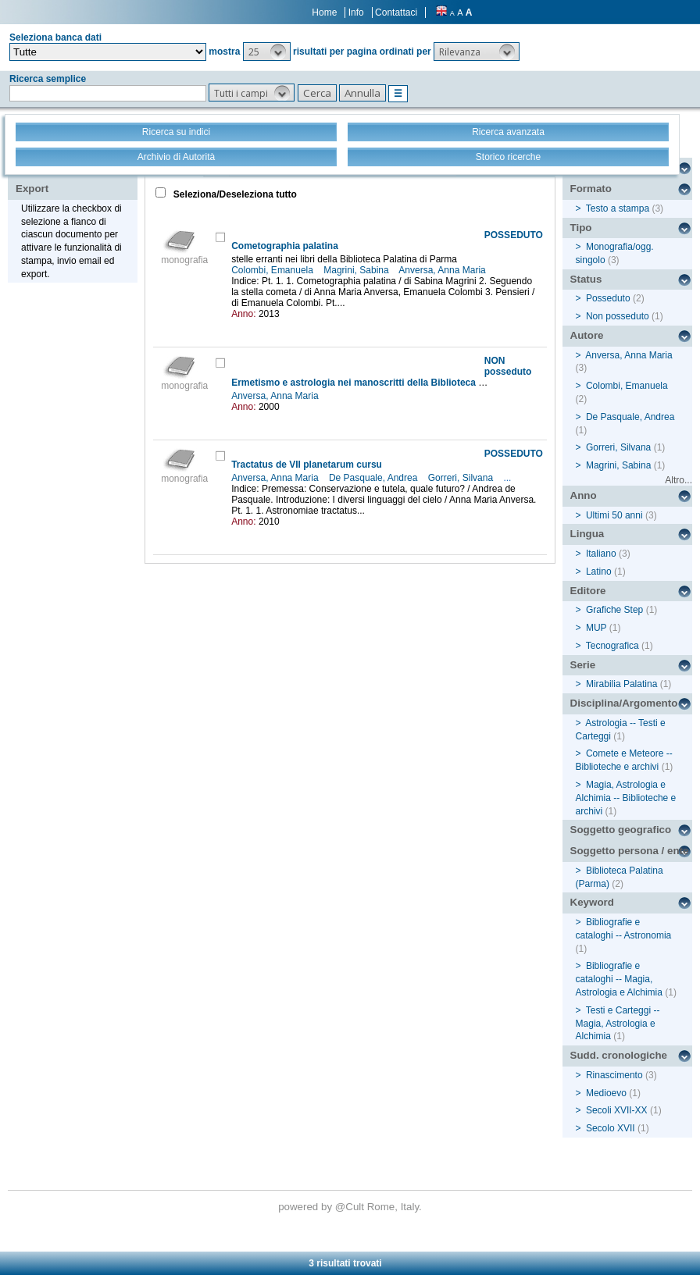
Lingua (587, 534)
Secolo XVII (610, 1128)
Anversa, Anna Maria (443, 270)
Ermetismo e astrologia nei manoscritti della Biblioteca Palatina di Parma (393, 382)
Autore (587, 335)
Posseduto (608, 298)
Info (356, 12)
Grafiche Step (614, 609)
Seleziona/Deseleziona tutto (234, 194)
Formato (591, 188)
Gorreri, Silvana (462, 477)
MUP (596, 627)
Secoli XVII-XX (617, 1110)
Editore (588, 591)
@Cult (351, 1207)
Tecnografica (612, 645)
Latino (599, 571)
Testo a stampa (617, 208)
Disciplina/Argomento (624, 703)
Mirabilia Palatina (621, 683)
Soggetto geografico (621, 829)
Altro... (678, 480)
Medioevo (606, 1093)
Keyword (592, 902)
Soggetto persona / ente (629, 851)
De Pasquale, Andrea (374, 477)
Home (324, 12)
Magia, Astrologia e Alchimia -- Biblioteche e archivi (626, 798)
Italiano (601, 553)
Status (586, 279)
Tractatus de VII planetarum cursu (306, 464)
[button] (267, 51)
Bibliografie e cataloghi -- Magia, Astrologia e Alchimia (619, 979)
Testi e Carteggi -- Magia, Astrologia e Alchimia (618, 1023)
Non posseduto (617, 316)
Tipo (581, 227)
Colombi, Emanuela (273, 270)
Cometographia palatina (284, 245)
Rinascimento (614, 1075)
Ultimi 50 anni (614, 515)
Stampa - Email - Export (65, 178)
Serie (583, 665)
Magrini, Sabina (357, 270)
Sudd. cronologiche (618, 1055)
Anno (583, 495)
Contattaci (396, 12)
